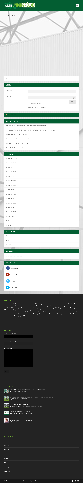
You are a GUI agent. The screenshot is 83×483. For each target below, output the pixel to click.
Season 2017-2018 (11, 181)
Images (8, 245)
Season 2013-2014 (32, 50)
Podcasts (69, 25)
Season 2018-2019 (11, 176)
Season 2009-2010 (11, 216)
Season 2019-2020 (11, 172)
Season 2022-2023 (11, 158)
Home (6, 441)
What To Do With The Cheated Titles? (21, 21)
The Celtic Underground (13, 481)
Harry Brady (11, 23)
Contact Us (7, 471)
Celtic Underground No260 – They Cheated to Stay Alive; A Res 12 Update (60, 22)
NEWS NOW (12, 115)
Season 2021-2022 (11, 163)
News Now (9, 225)
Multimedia (64, 25)
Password (10, 96)
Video (8, 240)
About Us (6, 445)
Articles (24, 23)
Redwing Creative (37, 481)
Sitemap (6, 467)
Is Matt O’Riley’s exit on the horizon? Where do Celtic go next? (26, 125)
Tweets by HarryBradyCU (14, 256)
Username (10, 90)
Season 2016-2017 (11, 185)
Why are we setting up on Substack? (17, 139)
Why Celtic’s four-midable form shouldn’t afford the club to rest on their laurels (31, 130)
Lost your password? (40, 107)
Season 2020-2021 (11, 167)
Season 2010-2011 (11, 212)
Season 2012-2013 (11, 203)
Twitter (8, 221)
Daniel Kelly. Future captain (15, 148)
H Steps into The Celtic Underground (17, 143)
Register (30, 107)
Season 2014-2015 (11, 194)
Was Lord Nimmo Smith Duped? (19, 48)
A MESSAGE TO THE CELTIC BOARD (17, 134)
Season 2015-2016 (11, 189)
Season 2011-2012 (11, 207)
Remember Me (36, 103)
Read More (10, 39)
